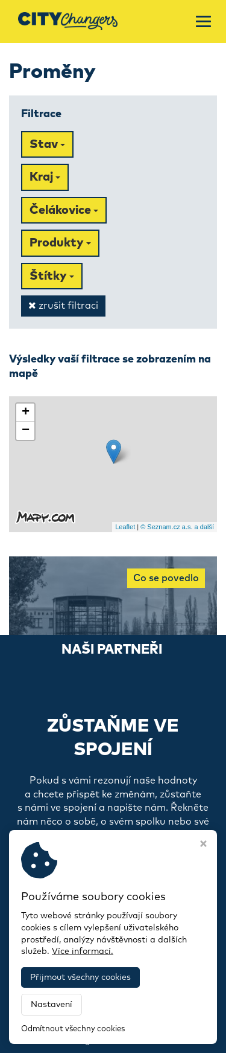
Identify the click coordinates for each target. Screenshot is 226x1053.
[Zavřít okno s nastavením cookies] (203, 845)
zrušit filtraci (63, 305)
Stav (47, 144)
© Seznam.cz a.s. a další (177, 526)
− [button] (26, 431)
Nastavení (51, 1004)
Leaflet (125, 526)
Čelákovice (64, 210)
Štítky (52, 276)
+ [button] (26, 413)
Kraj (45, 177)
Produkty (60, 243)
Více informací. (82, 951)
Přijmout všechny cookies (80, 977)
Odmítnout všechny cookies (73, 1029)
